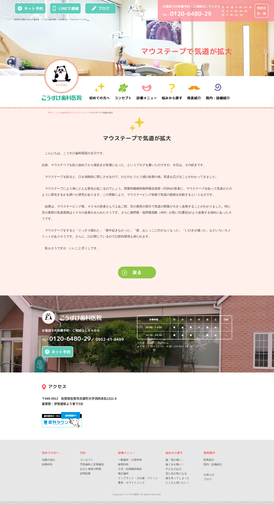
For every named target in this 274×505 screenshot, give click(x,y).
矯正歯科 (123, 473)
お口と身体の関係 (90, 468)
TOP (49, 113)
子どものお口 (174, 468)
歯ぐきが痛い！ (175, 464)
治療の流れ (48, 459)
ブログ (101, 8)
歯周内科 (123, 464)
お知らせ (209, 474)
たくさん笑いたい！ (178, 482)
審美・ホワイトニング (131, 482)
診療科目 (47, 464)
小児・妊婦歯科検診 (130, 468)
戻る (137, 272)
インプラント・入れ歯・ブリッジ (138, 478)
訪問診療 (85, 473)
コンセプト (86, 459)
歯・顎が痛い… (175, 459)
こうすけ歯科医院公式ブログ (66, 113)
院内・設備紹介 (218, 91)
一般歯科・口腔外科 (130, 459)
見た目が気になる (176, 473)
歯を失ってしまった (178, 478)
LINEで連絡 (65, 8)
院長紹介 (194, 91)
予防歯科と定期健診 (92, 464)
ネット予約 (30, 8)
